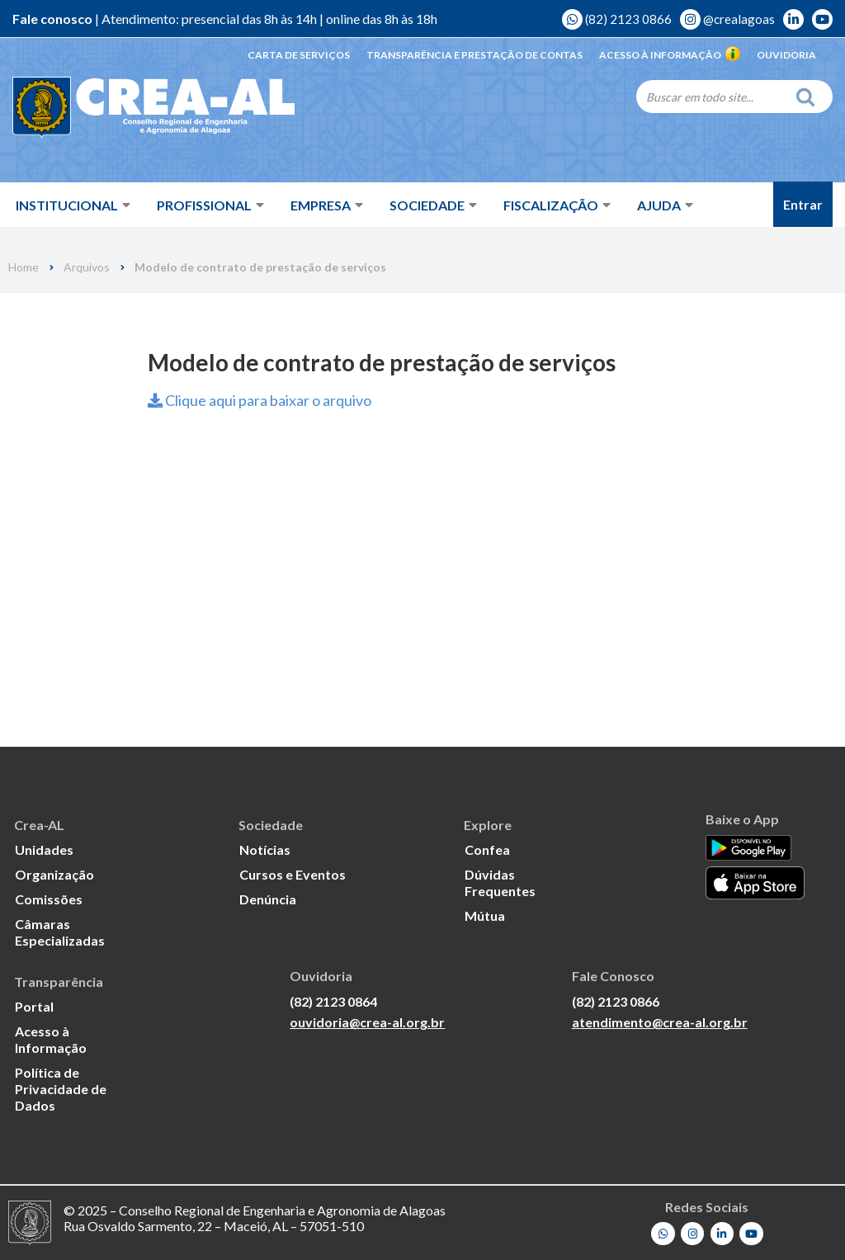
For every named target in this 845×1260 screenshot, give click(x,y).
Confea (487, 849)
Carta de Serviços (299, 55)
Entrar (803, 204)
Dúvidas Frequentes (500, 882)
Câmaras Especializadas (60, 932)
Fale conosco (52, 18)
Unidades (44, 849)
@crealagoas (727, 19)
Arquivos (87, 267)
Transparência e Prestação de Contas (474, 55)
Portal (34, 1006)
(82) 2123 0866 (617, 19)
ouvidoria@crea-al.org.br (367, 1022)
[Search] (711, 96)
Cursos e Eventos (292, 874)
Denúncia (267, 899)
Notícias (264, 849)
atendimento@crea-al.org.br (660, 1022)
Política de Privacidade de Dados (60, 1088)
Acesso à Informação (669, 55)
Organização (54, 874)
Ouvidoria (786, 55)
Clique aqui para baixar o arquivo (259, 400)
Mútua (485, 915)
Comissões (49, 899)
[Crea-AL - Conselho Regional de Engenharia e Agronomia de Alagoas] (130, 107)
